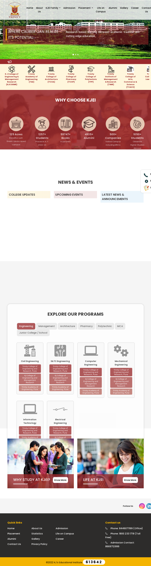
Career (135, 7)
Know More (60, 480)
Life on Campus (101, 9)
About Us (39, 9)
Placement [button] (84, 7)
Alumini (113, 7)
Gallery (124, 7)
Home (30, 7)
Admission (69, 7)
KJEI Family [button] (52, 7)
